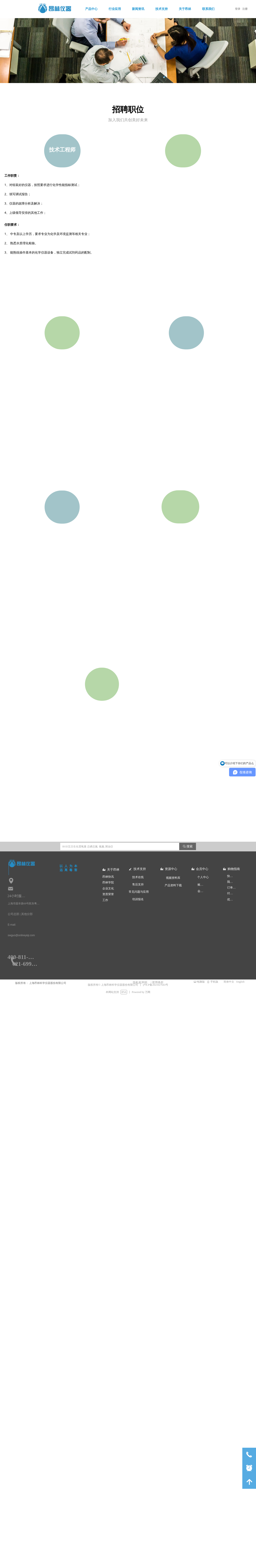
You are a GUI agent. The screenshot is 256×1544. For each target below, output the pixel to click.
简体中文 (229, 981)
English (240, 981)
